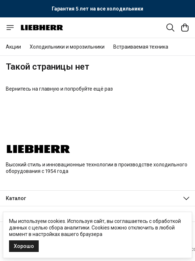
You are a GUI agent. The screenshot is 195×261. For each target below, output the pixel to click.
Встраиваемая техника (140, 47)
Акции (13, 47)
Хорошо (24, 246)
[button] (97, 198)
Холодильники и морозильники (67, 47)
